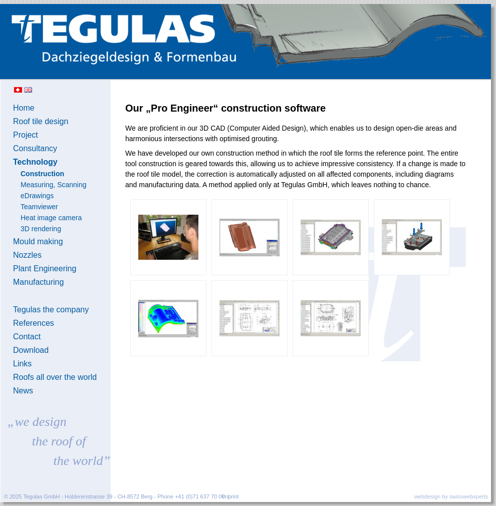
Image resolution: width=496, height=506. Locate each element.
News (23, 390)
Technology (35, 162)
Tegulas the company (51, 309)
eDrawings (37, 196)
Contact (27, 336)
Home (24, 108)
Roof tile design (40, 121)
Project (25, 135)
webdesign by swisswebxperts (451, 496)
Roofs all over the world (55, 377)
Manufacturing (38, 282)
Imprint (230, 496)
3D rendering (41, 229)
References (33, 323)
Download (31, 350)
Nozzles (27, 255)
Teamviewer (39, 207)
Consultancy (35, 148)
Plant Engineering (44, 268)
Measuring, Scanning (54, 185)
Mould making (38, 241)
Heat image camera (51, 218)
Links (22, 363)
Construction (42, 174)
